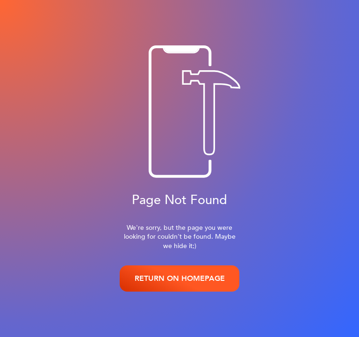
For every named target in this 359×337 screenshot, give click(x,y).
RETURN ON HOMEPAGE (180, 278)
